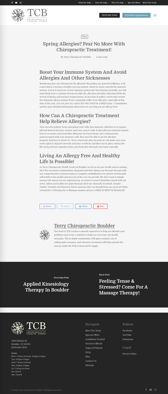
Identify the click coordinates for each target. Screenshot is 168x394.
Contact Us (90, 361)
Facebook (127, 331)
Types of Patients (93, 348)
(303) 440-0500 (19, 347)
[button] (155, 15)
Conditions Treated (95, 339)
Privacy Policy (129, 354)
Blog (84, 37)
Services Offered (93, 344)
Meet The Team (93, 331)
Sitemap (89, 365)
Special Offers (92, 335)
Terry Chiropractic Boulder (77, 57)
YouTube (127, 335)
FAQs (88, 352)
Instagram (128, 339)
